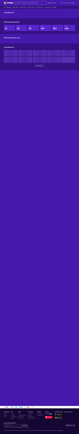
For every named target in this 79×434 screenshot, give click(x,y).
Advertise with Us (40, 415)
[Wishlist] (61, 3)
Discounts (12, 418)
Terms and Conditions (47, 430)
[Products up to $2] (21, 28)
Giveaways (30, 415)
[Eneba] (8, 2)
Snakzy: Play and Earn (32, 418)
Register (73, 2)
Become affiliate (31, 416)
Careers (5, 416)
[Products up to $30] (69, 28)
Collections (13, 415)
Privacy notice (19, 427)
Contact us (5, 415)
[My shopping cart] (64, 3)
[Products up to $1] (9, 28)
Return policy (21, 418)
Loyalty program (14, 416)
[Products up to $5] (33, 28)
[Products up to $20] (57, 28)
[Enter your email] (13, 425)
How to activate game (22, 415)
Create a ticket (21, 416)
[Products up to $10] (45, 28)
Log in (68, 3)
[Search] (30, 3)
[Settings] (52, 3)
